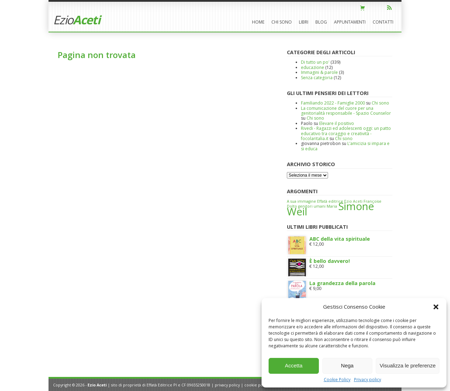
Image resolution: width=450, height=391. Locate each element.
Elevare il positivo (336, 123)
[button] (435, 306)
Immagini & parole (319, 72)
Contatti (383, 22)
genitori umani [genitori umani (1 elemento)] (312, 206)
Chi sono (281, 22)
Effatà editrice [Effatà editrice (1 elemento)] (330, 201)
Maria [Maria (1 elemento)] (332, 206)
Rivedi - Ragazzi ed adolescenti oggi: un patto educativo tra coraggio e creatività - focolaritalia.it (346, 133)
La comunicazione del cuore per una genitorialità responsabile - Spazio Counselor (346, 110)
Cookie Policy (337, 380)
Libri (303, 22)
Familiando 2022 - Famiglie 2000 (333, 103)
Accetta (293, 365)
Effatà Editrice (159, 384)
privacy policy (227, 384)
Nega (347, 365)
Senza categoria (317, 78)
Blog (321, 22)
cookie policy (256, 384)
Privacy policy (367, 380)
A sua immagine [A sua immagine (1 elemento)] (301, 201)
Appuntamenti (350, 22)
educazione (312, 67)
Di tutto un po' (315, 62)
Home (258, 22)
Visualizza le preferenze (408, 365)
